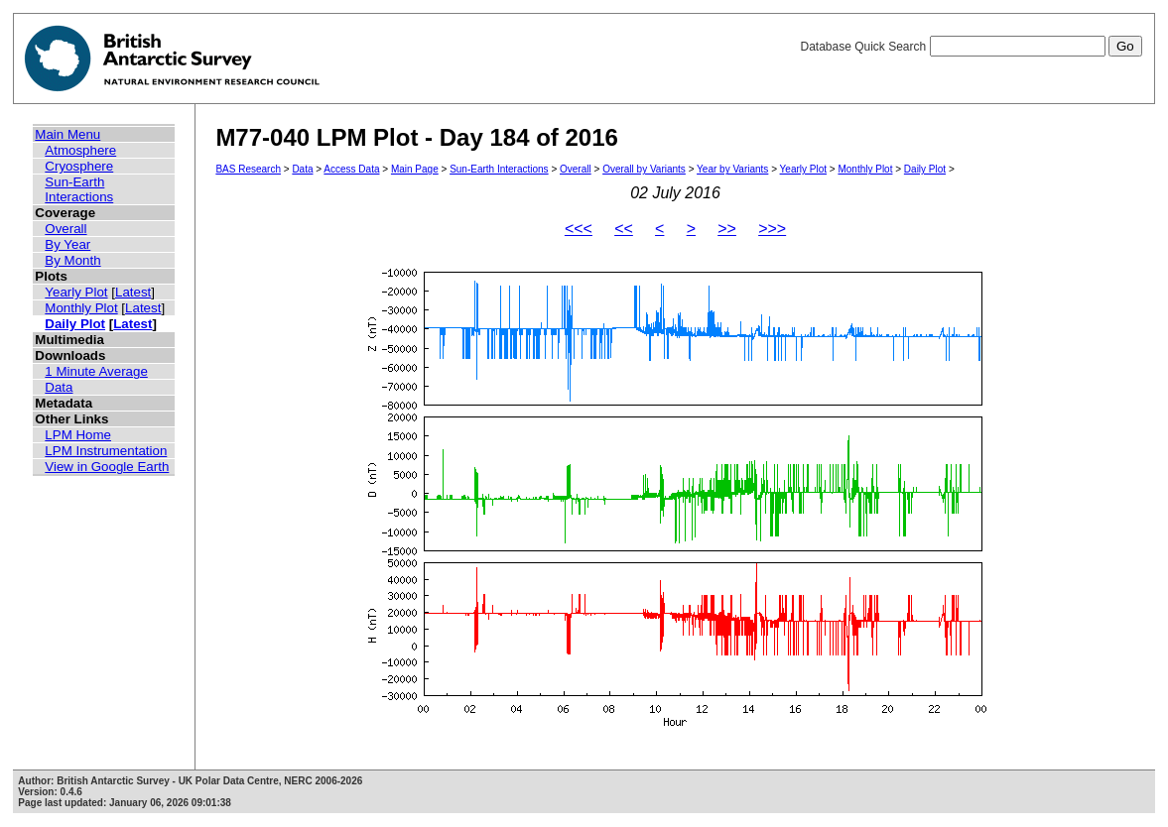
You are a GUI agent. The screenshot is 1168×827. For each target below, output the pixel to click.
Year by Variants (732, 169)
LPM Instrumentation (106, 450)
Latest (133, 292)
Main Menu (67, 134)
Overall (65, 228)
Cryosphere (79, 166)
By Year (67, 244)
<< (623, 228)
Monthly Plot (81, 307)
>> (726, 228)
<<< (578, 228)
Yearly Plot (76, 292)
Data (58, 387)
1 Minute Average (96, 371)
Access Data (351, 169)
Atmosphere (80, 150)
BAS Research (248, 169)
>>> (772, 228)
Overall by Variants (644, 169)
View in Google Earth (107, 466)
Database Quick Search (970, 47)
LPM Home (78, 434)
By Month (72, 260)
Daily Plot (75, 323)
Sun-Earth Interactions (79, 189)
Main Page (415, 169)
